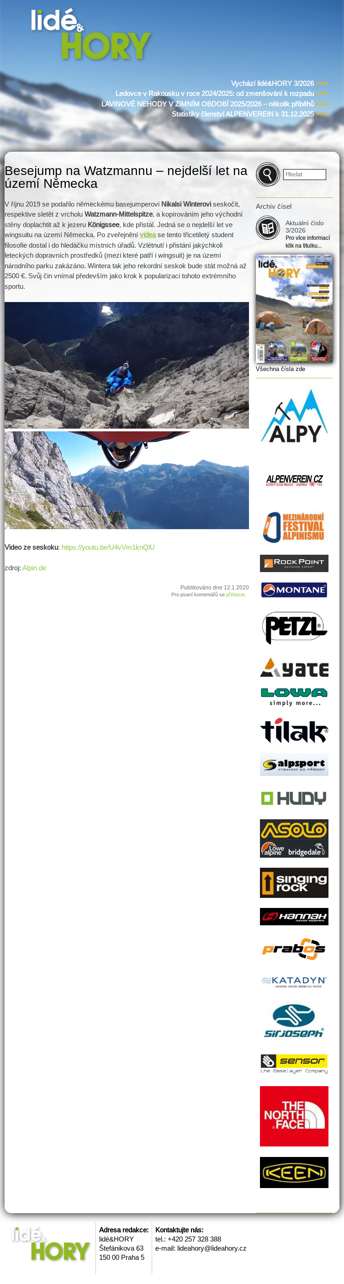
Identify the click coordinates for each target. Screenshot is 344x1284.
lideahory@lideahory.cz (212, 1248)
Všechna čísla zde (280, 369)
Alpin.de (34, 568)
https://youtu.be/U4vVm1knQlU (107, 547)
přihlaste (235, 594)
